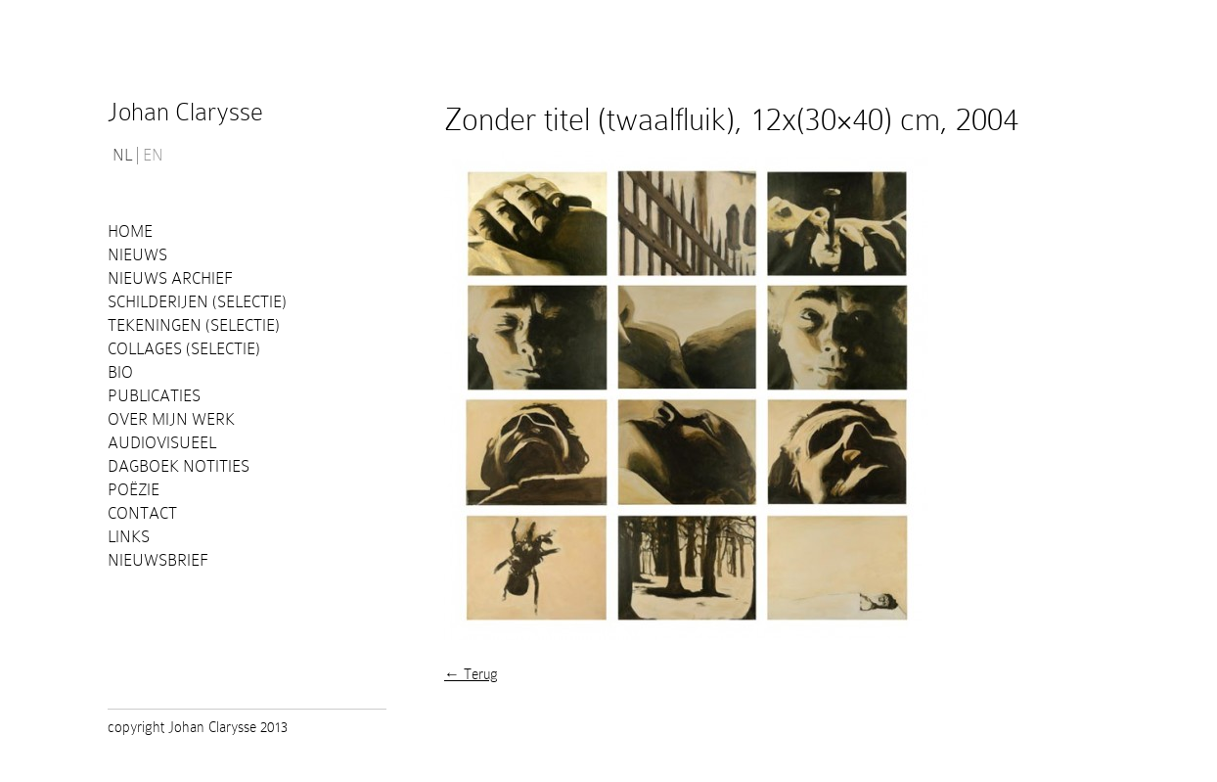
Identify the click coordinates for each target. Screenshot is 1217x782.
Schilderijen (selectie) (197, 302)
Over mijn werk (171, 419)
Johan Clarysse (185, 112)
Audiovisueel (162, 443)
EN (153, 155)
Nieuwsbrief (158, 560)
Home (130, 231)
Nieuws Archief (170, 278)
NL (122, 155)
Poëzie (133, 490)
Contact (142, 513)
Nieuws (137, 255)
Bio (120, 372)
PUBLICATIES (154, 396)
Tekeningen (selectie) (194, 325)
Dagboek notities (178, 466)
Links (129, 537)
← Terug (471, 674)
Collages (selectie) (184, 349)
